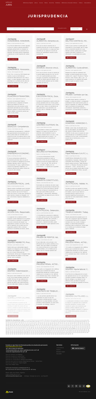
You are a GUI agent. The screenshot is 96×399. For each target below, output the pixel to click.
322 (35, 329)
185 (89, 324)
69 (38, 321)
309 (9, 329)
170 (59, 324)
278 (27, 328)
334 (59, 329)
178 (74, 324)
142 (86, 322)
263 (81, 327)
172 (63, 324)
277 (25, 328)
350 (9, 331)
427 (85, 332)
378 (67, 331)
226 (89, 325)
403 (36, 332)
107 (17, 322)
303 (80, 328)
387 (86, 331)
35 (70, 320)
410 (51, 332)
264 (83, 327)
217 (71, 325)
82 (58, 321)
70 (40, 321)
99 (84, 321)
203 (42, 325)
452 (54, 333)
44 (84, 320)
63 (29, 321)
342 (76, 329)
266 (87, 327)
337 (66, 329)
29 (61, 320)
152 (22, 324)
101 (89, 321)
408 (47, 332)
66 (33, 321)
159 (36, 324)
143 (88, 322)
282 (36, 328)
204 (44, 325)
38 (75, 320)
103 (9, 322)
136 (74, 322)
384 (80, 331)
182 (83, 324)
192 (19, 325)
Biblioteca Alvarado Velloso (69, 2)
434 (17, 333)
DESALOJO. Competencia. (18, 126)
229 (11, 327)
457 (64, 333)
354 (17, 331)
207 (50, 325)
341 (74, 329)
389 (7, 332)
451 (52, 333)
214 (65, 325)
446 (41, 333)
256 (66, 327)
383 (77, 331)
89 (69, 321)
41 (79, 320)
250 (54, 327)
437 (23, 333)
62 (27, 321)
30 (63, 320)
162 (42, 324)
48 (6, 321)
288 (49, 328)
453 (56, 333)
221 (79, 325)
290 (53, 328)
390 (9, 332)
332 (55, 329)
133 (68, 322)
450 (50, 333)
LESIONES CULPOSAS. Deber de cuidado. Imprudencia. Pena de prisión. (48, 124)
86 (64, 321)
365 (40, 331)
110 (23, 322)
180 (79, 324)
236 (25, 327)
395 (19, 332)
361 (31, 331)
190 (15, 325)
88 (68, 321)
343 (78, 329)
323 (37, 329)
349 (6, 331)
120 (43, 322)
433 (15, 333)
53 (13, 321)
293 (59, 328)
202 (39, 325)
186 (7, 325)
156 (30, 324)
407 (45, 332)
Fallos (46, 2)
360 (29, 331)
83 (59, 321)
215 (67, 325)
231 (15, 327)
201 (37, 325)
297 (68, 328)
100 (86, 321)
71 (41, 321)
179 (76, 324)
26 (57, 320)
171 (61, 324)
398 (25, 332)
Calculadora (87, 2)
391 (11, 332)
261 (76, 327)
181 (81, 324)
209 (55, 325)
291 (55, 328)
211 (59, 325)
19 (47, 320)
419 (69, 332)
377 (65, 331)
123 (48, 322)
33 (67, 320)
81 (56, 321)
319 (29, 329)
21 (49, 320)
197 (29, 325)
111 (25, 322)
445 (39, 333)
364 (37, 331)
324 (39, 329)
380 (71, 331)
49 (7, 321)
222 (81, 325)
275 (21, 328)
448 (45, 333)
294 (61, 328)
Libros (36, 2)
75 (47, 321)
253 (60, 327)
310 (11, 329)
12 (37, 320)
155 (28, 324)
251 (56, 327)
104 (11, 322)
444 (37, 333)
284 (40, 328)
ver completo (12, 59)
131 (64, 322)
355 (19, 331)
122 (46, 322)
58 (21, 321)
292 (57, 328)
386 (84, 331)
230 (13, 327)
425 (81, 332)
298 (70, 328)
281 (34, 328)
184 (87, 324)
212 (61, 325)
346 (84, 329)
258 (70, 327)
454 (58, 333)
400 (29, 332)
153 (24, 324)
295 (63, 328)
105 (13, 322)
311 (13, 329)
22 (51, 320)
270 (11, 328)
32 (66, 320)
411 (53, 332)
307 (89, 328)
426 (83, 332)
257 (68, 327)
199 (33, 325)
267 (89, 327)
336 (64, 329)
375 (60, 331)
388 (89, 331)
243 (39, 327)
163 (44, 324)
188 (11, 325)
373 (56, 331)
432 (12, 333)
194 (23, 325)
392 (13, 332)
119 (40, 322)
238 (29, 327)
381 (73, 331)
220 (77, 325)
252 (58, 327)
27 (58, 320)
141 (84, 322)
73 (44, 321)
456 (62, 333)
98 (83, 321)
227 (6, 327)
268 (7, 328)
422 (75, 332)
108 (19, 322)
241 (35, 327)
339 (70, 329)
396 (21, 332)
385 (82, 331)
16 (42, 320)
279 (29, 328)
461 (72, 333)
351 (10, 331)
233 (19, 327)
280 (31, 328)
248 (50, 327)
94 (77, 321)
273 (17, 328)
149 (16, 324)
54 (15, 321)
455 (60, 333)
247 (47, 327)
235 (23, 327)
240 (33, 327)
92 (74, 321)
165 (48, 324)
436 (21, 333)
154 (26, 324)
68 (36, 321)
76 (48, 321)
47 (88, 320)
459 (68, 333)
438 (25, 333)
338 (68, 329)
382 (75, 331)
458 (66, 333)
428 (87, 332)
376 (62, 331)
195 (25, 325)
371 (52, 331)
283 (38, 328)
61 (25, 321)
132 (66, 322)
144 (6, 324)
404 (38, 332)
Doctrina (51, 2)
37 (73, 320)
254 (62, 327)
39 (76, 320)
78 (51, 321)
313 (17, 329)
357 (23, 331)
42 (81, 320)
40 (78, 320)
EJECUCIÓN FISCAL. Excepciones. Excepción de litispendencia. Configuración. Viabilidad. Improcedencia (48, 95)
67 (35, 321)
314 (19, 329)
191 (17, 325)
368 (46, 331)
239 (31, 327)
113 (29, 322)
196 (27, 325)
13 (38, 320)
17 (44, 320)
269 (9, 328)
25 (55, 320)
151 (20, 324)
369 (48, 331)
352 (12, 331)
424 (79, 332)
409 (49, 332)
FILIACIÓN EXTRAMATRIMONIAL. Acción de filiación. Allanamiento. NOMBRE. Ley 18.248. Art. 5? (19, 95)
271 (13, 328)
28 (60, 320)
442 (33, 333)
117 (36, 322)
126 (54, 322)
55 (16, 321)
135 (72, 322)
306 (87, 328)
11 (35, 320)
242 (37, 327)
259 (72, 327)
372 (54, 331)
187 (9, 325)
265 (85, 327)
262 (79, 327)
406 (42, 332)
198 (31, 325)
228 (9, 327)
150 (18, 324)
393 (15, 332)
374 (58, 331)
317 (25, 329)
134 (70, 322)
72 (42, 321)
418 (67, 332)
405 (40, 332)
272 (15, 328)
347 (86, 329)
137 (76, 322)
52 (12, 321)
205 (46, 325)
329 (49, 329)
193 (21, 325)
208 (53, 325)
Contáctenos (78, 348)
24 (54, 320)
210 (57, 325)
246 (45, 327)
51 (10, 321)
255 (64, 327)
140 (82, 322)
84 (61, 321)
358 (25, 331)
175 (68, 324)
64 (30, 321)
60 (24, 321)
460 (70, 333)
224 (85, 325)
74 (45, 321)
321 (33, 329)
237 (27, 327)
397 (23, 332)
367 (44, 331)
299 (72, 328)
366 (42, 331)
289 (51, 328)
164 (46, 324)
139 (80, 322)
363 (35, 331)
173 (65, 324)
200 (35, 325)
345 (82, 329)
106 (15, 322)
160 (38, 324)
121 (44, 322)
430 (9, 333)
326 (43, 329)
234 (21, 327)
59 (22, 321)
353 (15, 331)
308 (7, 329)
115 (33, 322)
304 (83, 328)
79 (53, 321)
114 (31, 322)
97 (81, 321)
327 (45, 329)
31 (64, 320)
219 (75, 325)
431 (10, 333)
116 (35, 322)
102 (6, 322)
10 (34, 320)
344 (80, 329)
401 (31, 332)
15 (41, 320)
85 (63, 321)
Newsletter (59, 353)
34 (69, 320)
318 (27, 329)
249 (52, 327)
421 (73, 332)
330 (51, 329)
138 (78, 322)
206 (48, 325)
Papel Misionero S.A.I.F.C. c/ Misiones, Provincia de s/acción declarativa (77, 152)
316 (23, 329)
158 (34, 324)
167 (52, 324)
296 (66, 328)
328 (47, 329)
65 (32, 321)
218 (73, 325)
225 (87, 325)
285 (42, 328)
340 (72, 329)
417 (65, 332)
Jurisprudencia (60, 347)
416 (63, 332)
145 (8, 324)
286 (45, 328)
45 (85, 320)
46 (87, 320)
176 (70, 324)
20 (48, 320)
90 (71, 321)
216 (69, 325)
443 (35, 333)
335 (61, 329)
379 (69, 331)
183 (85, 324)
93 (75, 321)
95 (78, 321)
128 (58, 322)
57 (19, 321)
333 (57, 329)
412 (55, 332)
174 (66, 324)
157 (32, 324)
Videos (81, 2)
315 (21, 329)
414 (59, 332)
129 (60, 322)
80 (55, 321)
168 (55, 324)
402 (34, 332)
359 (27, 331)
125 (52, 322)
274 (19, 328)
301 (76, 328)
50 (9, 321)
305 (85, 328)
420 (71, 332)
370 (50, 331)
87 (66, 321)
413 (57, 332)
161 (40, 324)
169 (57, 324)
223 (83, 325)
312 (15, 329)
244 (41, 327)
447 (43, 333)
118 (39, 322)
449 (47, 333)
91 (72, 321)
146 (10, 324)
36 (72, 320)
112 (27, 322)
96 (80, 321)
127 (56, 322)
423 (77, 332)
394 (17, 332)
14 (39, 320)
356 (21, 331)
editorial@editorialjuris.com (14, 376)
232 (17, 327)
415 (61, 332)
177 (72, 324)
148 (14, 324)
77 (50, 321)
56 (18, 321)
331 (53, 329)
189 (13, 325)
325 (41, 329)
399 (27, 332)
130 (62, 322)
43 (82, 320)
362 (33, 331)
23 (52, 320)
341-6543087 (44, 376)
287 (47, 328)
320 (31, 329)
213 (63, 325)
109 (21, 322)
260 (74, 327)
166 (50, 324)
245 (43, 327)
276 (23, 328)
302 (78, 328)
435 (19, 333)
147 (12, 324)
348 (88, 329)
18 (45, 320)
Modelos (57, 2)
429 (6, 333)
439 (27, 333)
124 (50, 322)
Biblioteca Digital (28, 2)
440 (29, 333)
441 (31, 333)
